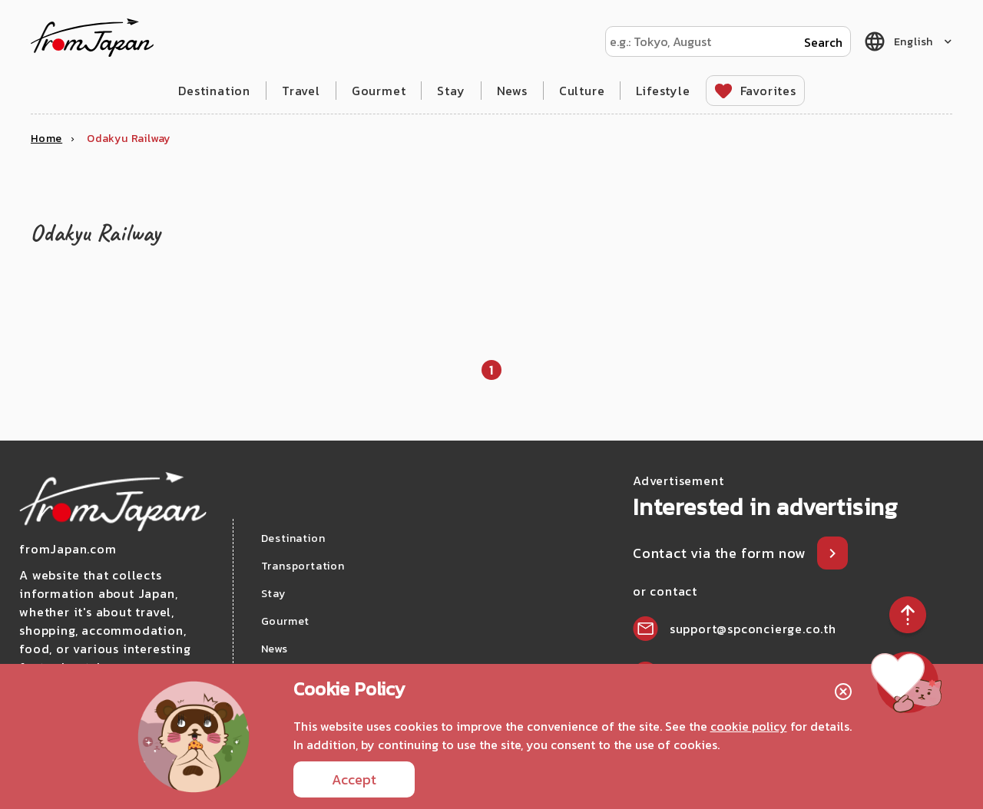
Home (46, 138)
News (512, 90)
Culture (582, 90)
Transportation (303, 566)
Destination (214, 90)
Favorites (768, 90)
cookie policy (748, 726)
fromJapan (92, 37)
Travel (301, 90)
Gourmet (379, 90)
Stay (451, 90)
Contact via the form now (721, 553)
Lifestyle (663, 90)
